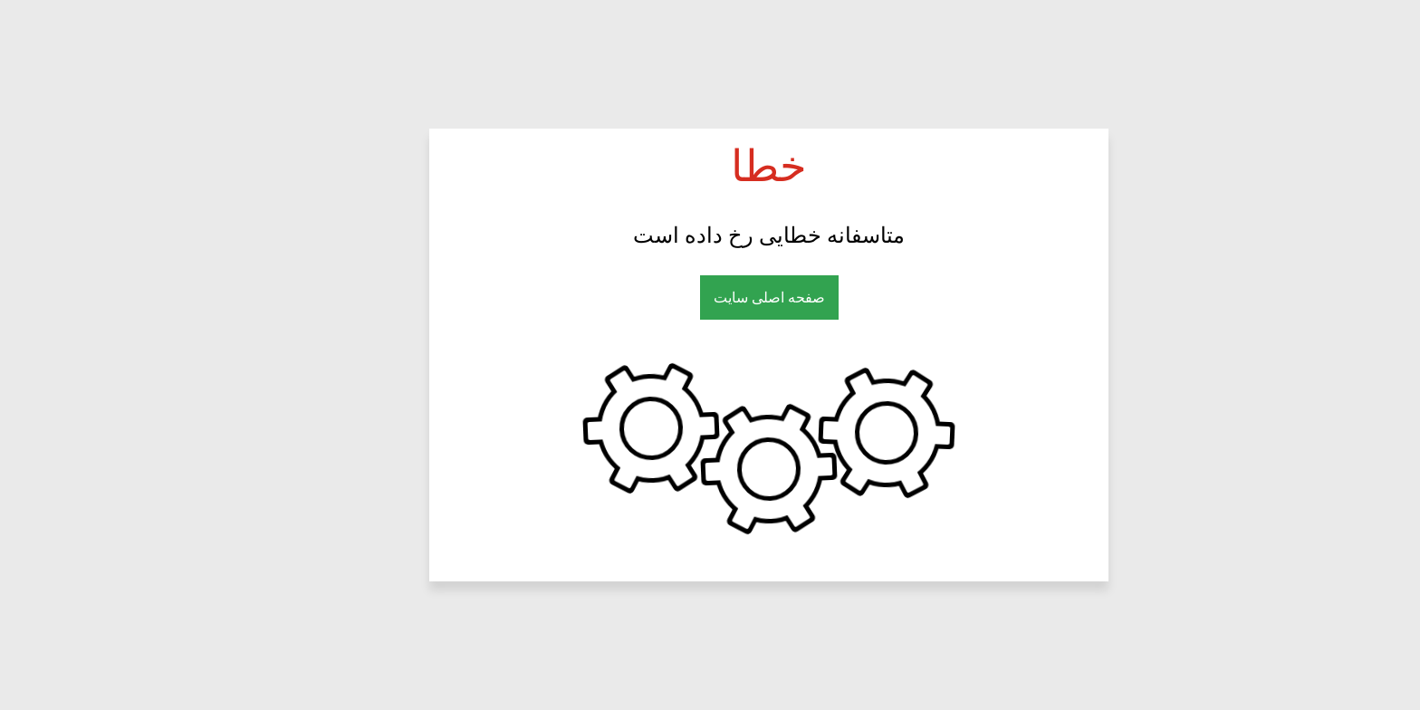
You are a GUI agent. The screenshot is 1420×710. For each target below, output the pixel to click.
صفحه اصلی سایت (710, 297)
